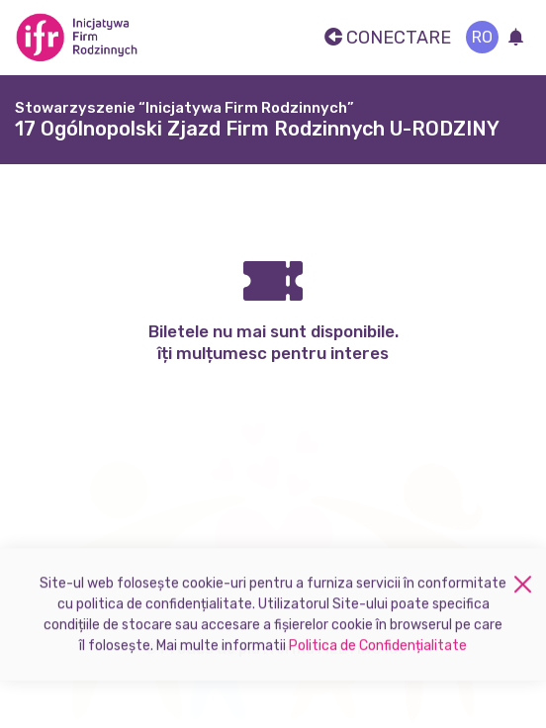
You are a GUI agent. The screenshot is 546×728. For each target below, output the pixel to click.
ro (482, 37)
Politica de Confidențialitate (378, 651)
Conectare (387, 37)
